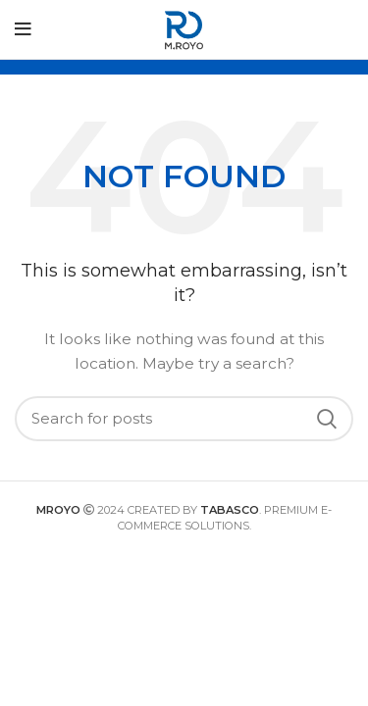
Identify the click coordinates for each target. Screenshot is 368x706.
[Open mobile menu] (23, 29)
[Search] (184, 418)
